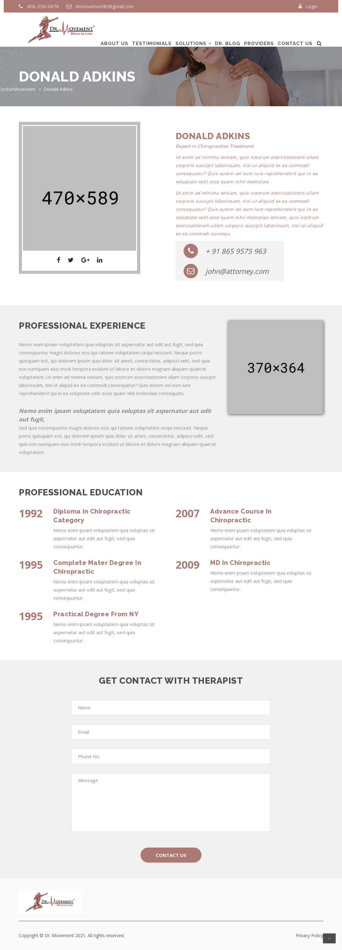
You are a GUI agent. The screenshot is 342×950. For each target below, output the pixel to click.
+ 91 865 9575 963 (225, 251)
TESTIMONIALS (152, 29)
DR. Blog (227, 29)
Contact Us (171, 855)
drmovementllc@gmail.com (105, 6)
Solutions (190, 29)
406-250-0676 (43, 6)
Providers (259, 29)
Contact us (295, 29)
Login (312, 6)
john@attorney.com (226, 271)
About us (114, 29)
